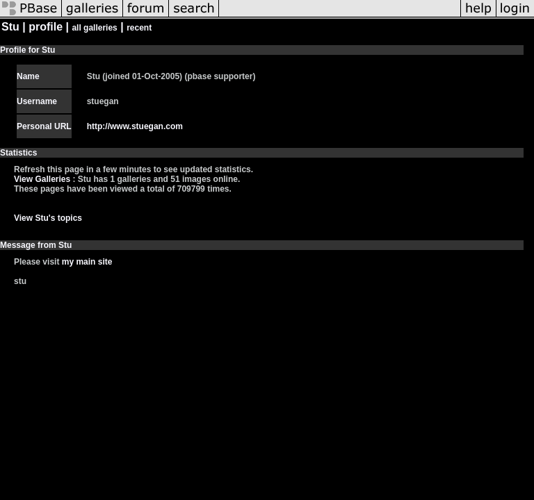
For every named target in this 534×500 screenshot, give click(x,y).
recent (139, 28)
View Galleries (42, 179)
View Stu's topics (48, 218)
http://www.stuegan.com (135, 126)
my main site (87, 262)
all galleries (94, 28)
